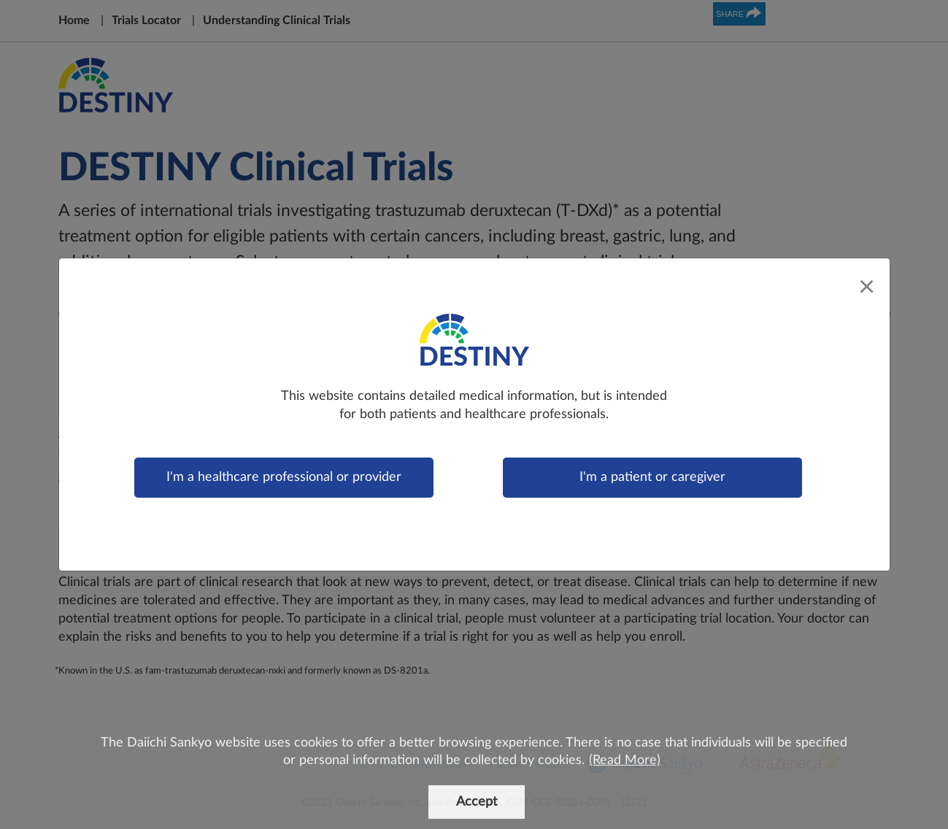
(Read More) (624, 760)
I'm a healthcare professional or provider (283, 477)
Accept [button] (476, 802)
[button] (586, 761)
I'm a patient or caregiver (652, 477)
